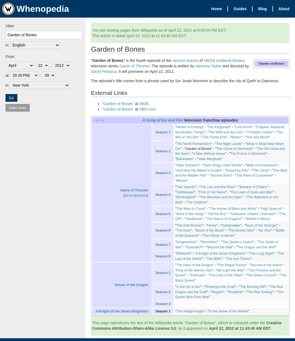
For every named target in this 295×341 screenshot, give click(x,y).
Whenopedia (35, 9)
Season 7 (162, 245)
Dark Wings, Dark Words (222, 165)
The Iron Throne (238, 259)
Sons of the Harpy (190, 214)
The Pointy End (214, 137)
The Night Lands (228, 144)
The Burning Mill (252, 287)
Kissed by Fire (237, 170)
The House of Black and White (233, 209)
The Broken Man (241, 230)
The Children (196, 202)
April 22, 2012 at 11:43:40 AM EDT (240, 328)
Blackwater (184, 159)
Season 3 (162, 173)
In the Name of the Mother (228, 311)
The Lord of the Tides (226, 275)
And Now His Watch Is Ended (198, 170)
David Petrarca (104, 71)
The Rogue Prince (231, 265)
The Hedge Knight (190, 311)
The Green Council (261, 275)
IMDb (143, 103)
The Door (183, 230)
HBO (208, 60)
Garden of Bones (198, 149)
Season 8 (162, 256)
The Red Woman (189, 225)
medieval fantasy (230, 60)
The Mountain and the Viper (221, 197)
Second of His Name (266, 265)
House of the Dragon (131, 285)
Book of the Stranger (261, 225)
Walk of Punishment (261, 165)
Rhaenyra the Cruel (220, 287)
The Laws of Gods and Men (251, 192)
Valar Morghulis (210, 159)
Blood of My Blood (209, 230)
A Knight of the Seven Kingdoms (220, 253)
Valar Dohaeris (187, 165)
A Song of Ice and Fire (162, 120)
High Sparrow (271, 209)
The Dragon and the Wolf (256, 247)
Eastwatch (194, 247)
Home (216, 9)
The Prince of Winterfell (248, 154)
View (10, 26)
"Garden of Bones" (118, 103)
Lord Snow (243, 127)
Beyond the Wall (219, 247)
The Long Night (261, 253)
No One (264, 230)
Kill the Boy (217, 214)
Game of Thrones (135, 66)
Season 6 (162, 230)
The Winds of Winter (218, 236)
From (10, 56)
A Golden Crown (259, 132)
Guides (240, 9)
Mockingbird (185, 197)
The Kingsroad (219, 127)
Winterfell (183, 253)
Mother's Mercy (257, 219)
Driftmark (197, 275)
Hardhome (194, 219)
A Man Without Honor (209, 154)
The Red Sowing (259, 292)
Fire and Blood (257, 137)
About (283, 9)
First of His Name (212, 192)
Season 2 (162, 151)
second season (186, 60)
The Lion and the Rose (217, 187)
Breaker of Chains (253, 187)
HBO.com (147, 109)
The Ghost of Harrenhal (234, 149)
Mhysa (181, 181)
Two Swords (185, 187)
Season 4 (162, 195)
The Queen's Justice (237, 242)
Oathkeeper (185, 192)
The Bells (214, 259)
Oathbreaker (231, 225)
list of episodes (136, 195)
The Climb (260, 170)
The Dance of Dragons (224, 219)
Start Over (17, 108)
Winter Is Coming (189, 127)
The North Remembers (193, 144)
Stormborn (209, 242)
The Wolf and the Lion (225, 132)
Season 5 (162, 214)
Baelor (236, 137)
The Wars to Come (190, 209)
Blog (262, 9)
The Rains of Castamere (254, 175)
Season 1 (162, 132)
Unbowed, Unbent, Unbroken (253, 214)
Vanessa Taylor (208, 66)
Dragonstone (186, 242)
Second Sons (221, 175)
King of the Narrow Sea (193, 270)
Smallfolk (235, 292)
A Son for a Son (188, 287)
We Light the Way (230, 270)
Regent (217, 292)
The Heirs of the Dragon (194, 265)
